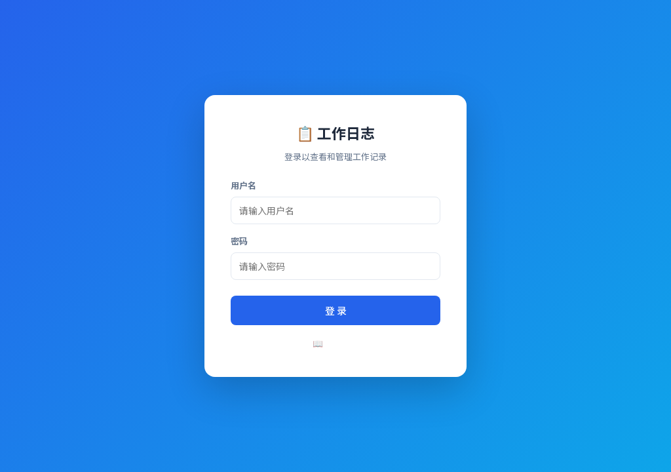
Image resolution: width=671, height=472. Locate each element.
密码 (239, 241)
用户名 (243, 185)
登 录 (336, 310)
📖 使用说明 (336, 343)
